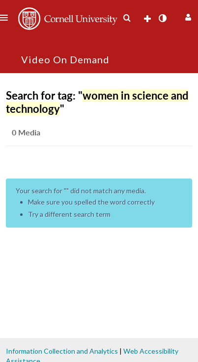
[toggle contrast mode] (162, 18)
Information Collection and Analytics (62, 351)
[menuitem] (126, 18)
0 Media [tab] (26, 132)
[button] (187, 16)
